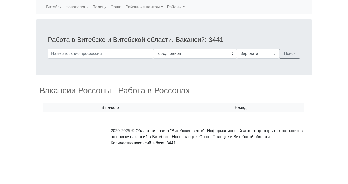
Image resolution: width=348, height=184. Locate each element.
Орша (116, 7)
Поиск (289, 53)
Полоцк (99, 7)
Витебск (53, 7)
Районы (174, 7)
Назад (240, 107)
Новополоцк (76, 7)
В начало (110, 107)
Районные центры (143, 7)
